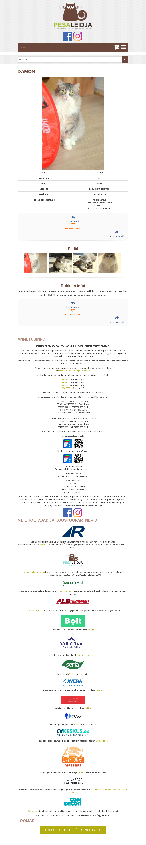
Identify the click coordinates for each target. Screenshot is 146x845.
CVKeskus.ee (101, 740)
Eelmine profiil (73, 219)
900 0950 (65, 379)
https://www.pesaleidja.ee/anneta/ (74, 370)
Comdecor (33, 811)
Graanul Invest (64, 591)
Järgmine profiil (117, 234)
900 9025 (65, 382)
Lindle (80, 772)
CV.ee (77, 724)
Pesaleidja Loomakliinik (34, 572)
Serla (71, 674)
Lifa (89, 708)
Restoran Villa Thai (87, 655)
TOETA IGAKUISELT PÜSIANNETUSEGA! (73, 830)
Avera (99, 690)
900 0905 (66, 388)
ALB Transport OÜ (34, 610)
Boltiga (91, 629)
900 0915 (65, 385)
